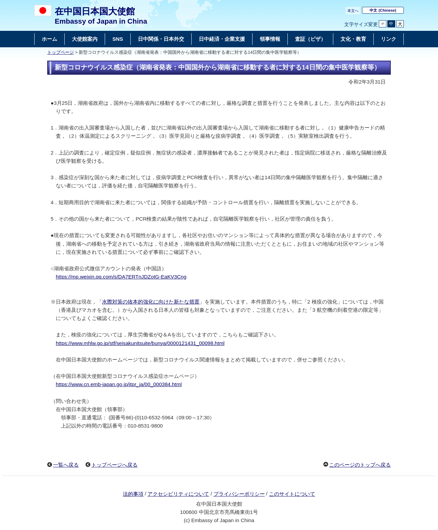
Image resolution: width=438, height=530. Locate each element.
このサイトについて (292, 494)
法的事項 (133, 494)
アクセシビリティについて (178, 494)
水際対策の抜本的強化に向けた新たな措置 (150, 302)
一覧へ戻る (66, 465)
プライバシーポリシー (239, 494)
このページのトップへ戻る (360, 465)
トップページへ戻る (114, 465)
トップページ (60, 52)
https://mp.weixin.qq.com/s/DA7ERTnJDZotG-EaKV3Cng (121, 277)
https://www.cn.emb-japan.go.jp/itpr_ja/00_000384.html (119, 384)
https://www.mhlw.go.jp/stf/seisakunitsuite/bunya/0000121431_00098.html (140, 343)
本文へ (353, 11)
